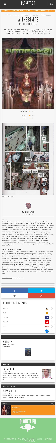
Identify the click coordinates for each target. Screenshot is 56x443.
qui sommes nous (9, 438)
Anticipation (48, 14)
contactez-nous (21, 438)
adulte (37, 14)
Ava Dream (35, 375)
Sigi (3, 373)
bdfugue (26, 322)
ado (34, 14)
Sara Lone (26, 373)
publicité (39, 438)
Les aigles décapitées (13, 377)
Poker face (29, 375)
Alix (11, 395)
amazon (26, 308)
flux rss (31, 438)
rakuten (26, 326)
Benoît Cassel (29, 212)
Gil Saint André (6, 395)
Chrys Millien (9, 390)
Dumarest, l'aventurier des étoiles (10, 397)
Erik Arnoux (8, 368)
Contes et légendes (21, 375)
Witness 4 (7, 341)
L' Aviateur (32, 373)
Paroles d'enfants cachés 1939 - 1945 (14, 373)
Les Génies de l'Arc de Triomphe (26, 395)
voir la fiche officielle (7, 277)
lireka (26, 331)
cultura (26, 317)
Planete (28, 3)
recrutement (48, 438)
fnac (26, 313)
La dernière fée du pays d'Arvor (26, 377)
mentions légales (29, 441)
